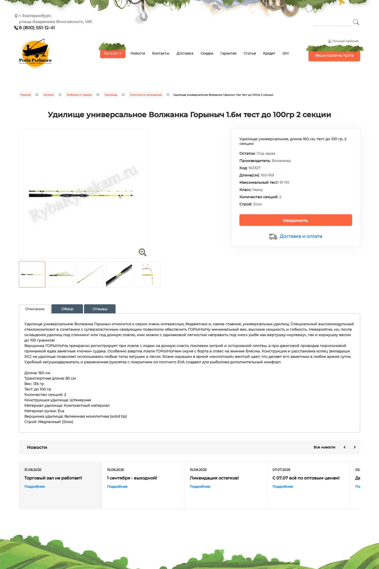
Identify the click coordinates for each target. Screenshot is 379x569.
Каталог (111, 53)
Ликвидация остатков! (214, 477)
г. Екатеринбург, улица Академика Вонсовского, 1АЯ (55, 18)
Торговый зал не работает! (53, 477)
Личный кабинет (345, 41)
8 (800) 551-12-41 (37, 27)
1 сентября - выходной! (132, 477)
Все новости (324, 447)
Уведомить (295, 220)
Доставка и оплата (301, 236)
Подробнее (34, 486)
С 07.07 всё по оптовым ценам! (305, 477)
